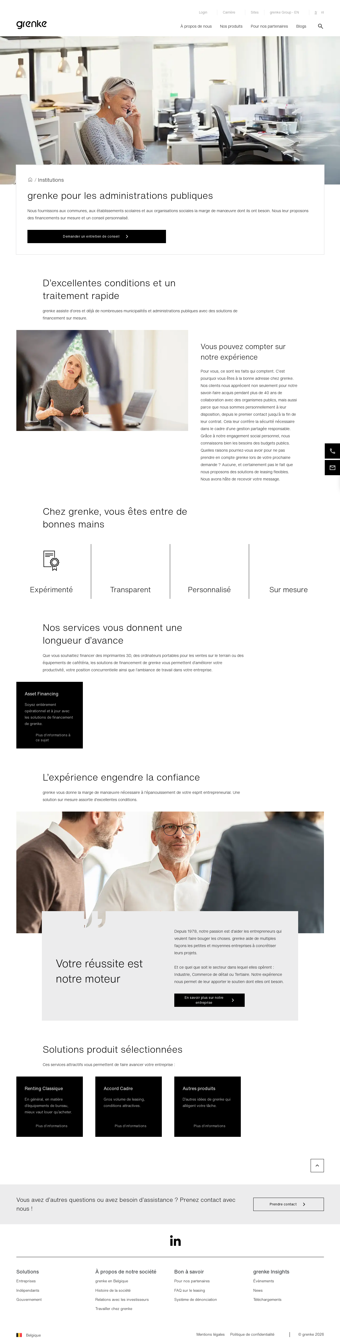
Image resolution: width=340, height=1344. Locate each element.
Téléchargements (267, 1299)
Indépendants (27, 1290)
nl (322, 12)
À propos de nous (196, 26)
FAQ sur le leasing (189, 1290)
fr (316, 12)
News (258, 1290)
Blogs (301, 26)
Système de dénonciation (195, 1299)
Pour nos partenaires (269, 26)
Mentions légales (210, 1334)
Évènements (263, 1281)
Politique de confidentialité (252, 1334)
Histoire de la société (113, 1290)
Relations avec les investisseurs (122, 1299)
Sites (255, 12)
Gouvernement (29, 1299)
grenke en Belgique (111, 1281)
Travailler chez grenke (113, 1308)
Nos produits (231, 26)
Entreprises (26, 1281)
